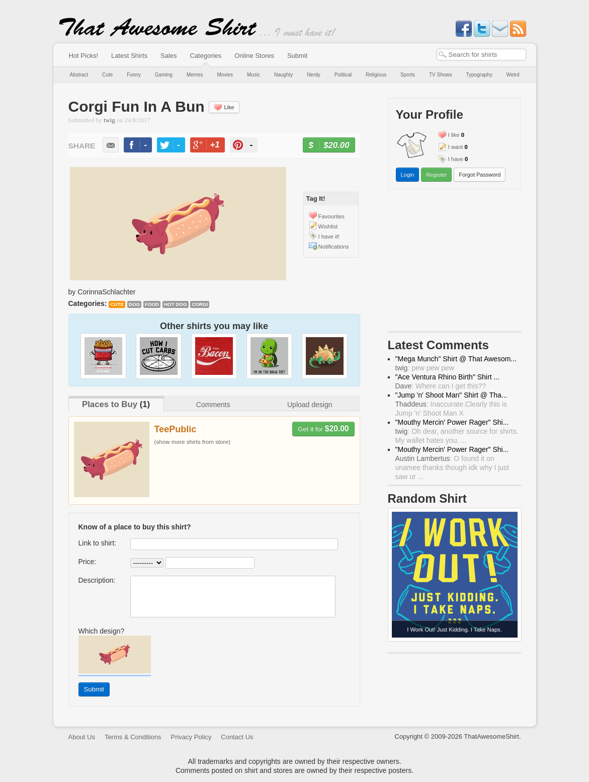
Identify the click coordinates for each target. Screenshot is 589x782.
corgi (200, 304)
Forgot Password (479, 175)
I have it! (329, 236)
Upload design (309, 405)
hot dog (175, 304)
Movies (225, 74)
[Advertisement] (454, 263)
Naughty (283, 74)
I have (455, 159)
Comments (213, 405)
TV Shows (440, 74)
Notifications (333, 247)
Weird (513, 74)
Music (253, 74)
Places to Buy (109, 404)
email (111, 144)
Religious (376, 74)
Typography (479, 74)
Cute (107, 74)
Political (343, 74)
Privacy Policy (191, 737)
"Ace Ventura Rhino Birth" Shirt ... (447, 377)
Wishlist (328, 226)
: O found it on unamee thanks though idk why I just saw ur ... (452, 467)
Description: (97, 580)
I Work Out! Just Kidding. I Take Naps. (454, 630)
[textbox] (481, 54)
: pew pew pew (425, 368)
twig (109, 120)
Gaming (164, 74)
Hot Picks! (84, 55)
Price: (87, 562)
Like (224, 107)
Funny (134, 74)
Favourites (331, 216)
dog (134, 304)
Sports (407, 74)
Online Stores (254, 55)
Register (436, 175)
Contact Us (237, 737)
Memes (195, 74)
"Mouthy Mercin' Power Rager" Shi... (452, 422)
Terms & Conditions (133, 737)
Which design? (101, 631)
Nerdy (313, 74)
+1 (211, 146)
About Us (81, 737)
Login (407, 175)
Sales (168, 55)
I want (455, 147)
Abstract (79, 74)
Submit (297, 55)
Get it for (323, 428)
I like (454, 135)
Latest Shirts (129, 55)
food (152, 304)
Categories (205, 55)
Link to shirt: (97, 543)
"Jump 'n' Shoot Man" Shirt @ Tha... (451, 395)
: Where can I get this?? (440, 386)
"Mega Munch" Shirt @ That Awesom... (456, 359)
